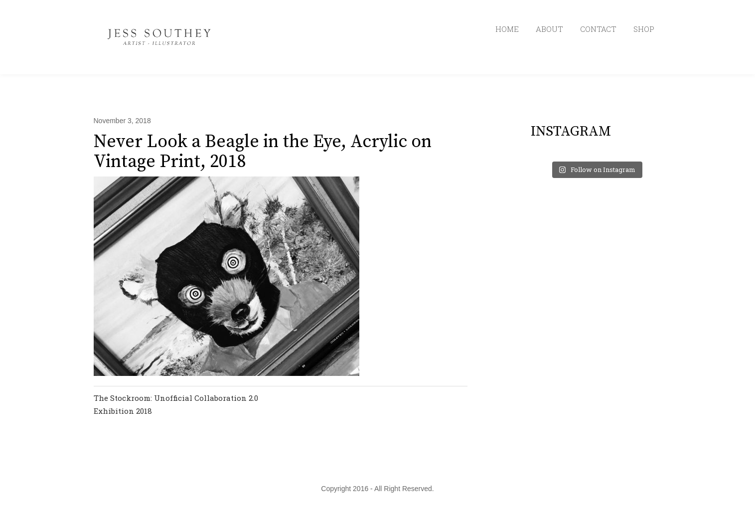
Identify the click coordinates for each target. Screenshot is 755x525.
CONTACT (598, 29)
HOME (507, 29)
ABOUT (549, 29)
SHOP (643, 29)
